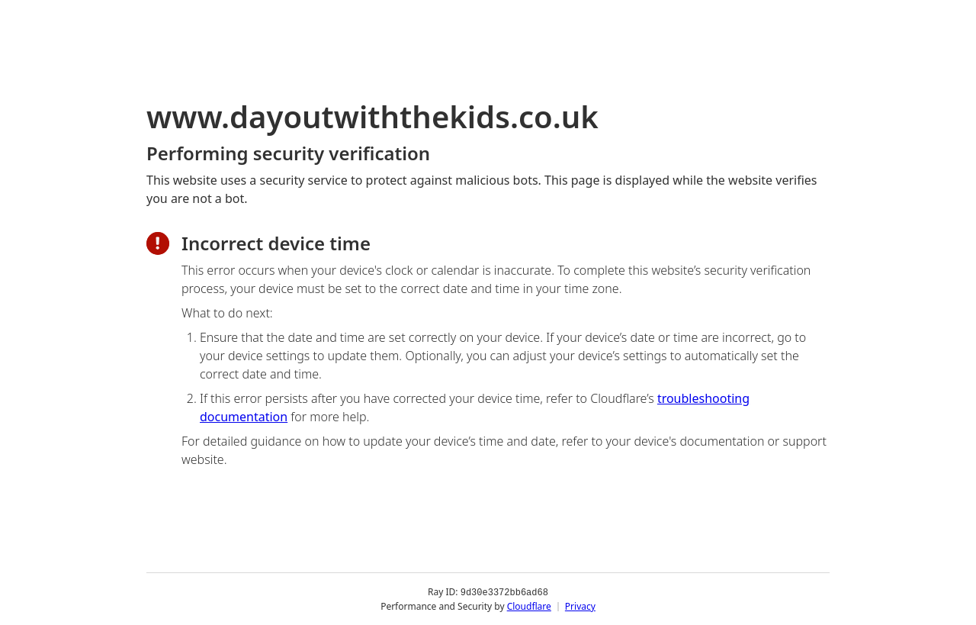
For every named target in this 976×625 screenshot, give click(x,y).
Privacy (580, 605)
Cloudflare (529, 605)
